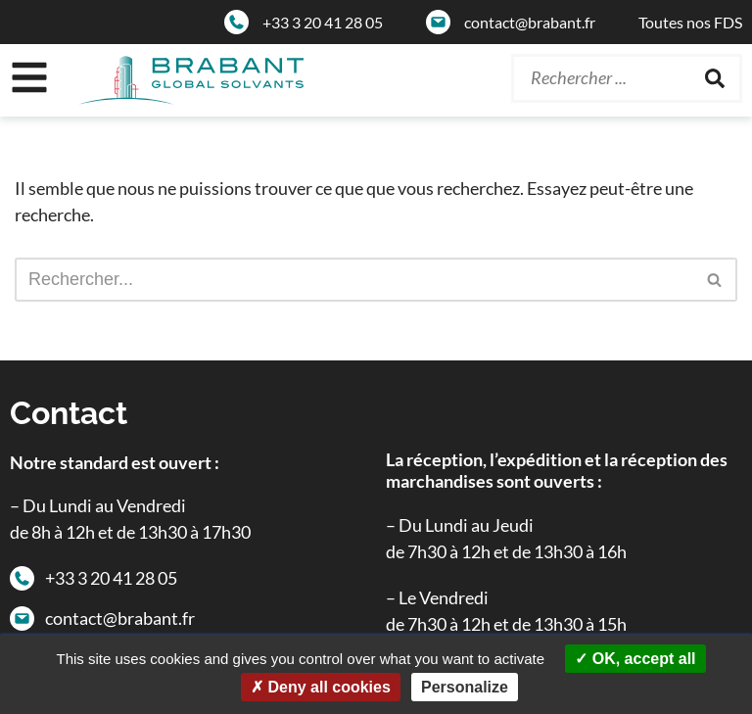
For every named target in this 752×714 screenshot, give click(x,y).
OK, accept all (635, 658)
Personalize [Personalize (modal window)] (464, 687)
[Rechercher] (714, 78)
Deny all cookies (321, 687)
